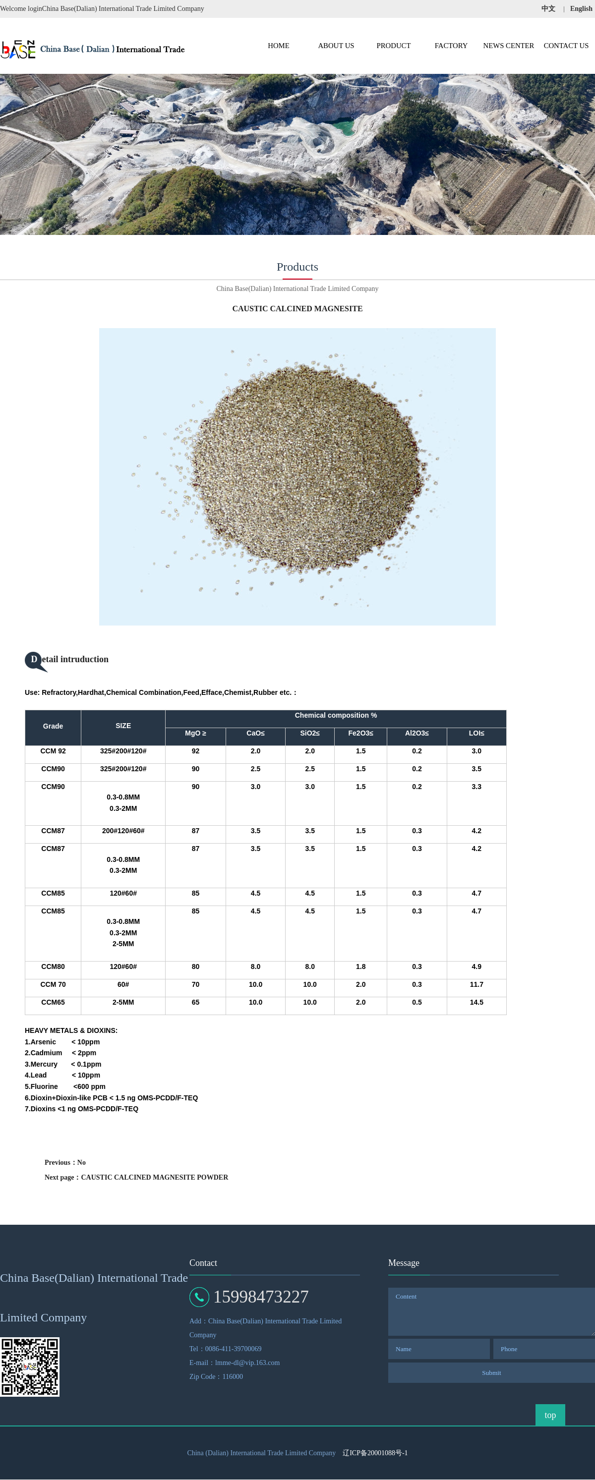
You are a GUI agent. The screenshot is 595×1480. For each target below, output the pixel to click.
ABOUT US (336, 46)
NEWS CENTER (509, 46)
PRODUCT (394, 46)
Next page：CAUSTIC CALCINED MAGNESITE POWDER (136, 1177)
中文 (548, 8)
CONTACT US (566, 46)
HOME (278, 46)
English (581, 8)
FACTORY (451, 46)
